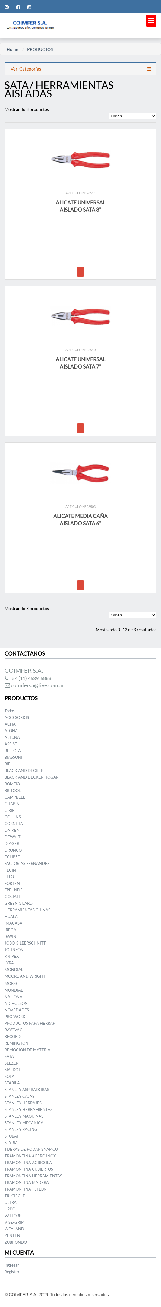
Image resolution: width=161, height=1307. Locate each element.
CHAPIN (12, 803)
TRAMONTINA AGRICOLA (28, 1162)
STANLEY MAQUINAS (24, 1116)
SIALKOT (13, 1069)
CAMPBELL (15, 797)
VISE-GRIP (14, 1222)
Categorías (25, 68)
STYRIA (11, 1142)
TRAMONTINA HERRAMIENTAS (33, 1175)
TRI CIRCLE (15, 1195)
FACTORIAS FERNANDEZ (27, 863)
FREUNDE (14, 890)
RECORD (13, 1036)
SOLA (9, 1076)
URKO (10, 1209)
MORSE (11, 983)
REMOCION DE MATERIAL (28, 1049)
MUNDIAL (14, 990)
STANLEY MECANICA (24, 1122)
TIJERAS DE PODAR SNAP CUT (32, 1149)
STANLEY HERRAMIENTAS (28, 1109)
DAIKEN (12, 830)
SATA (9, 1056)
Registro (12, 1271)
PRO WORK (15, 1016)
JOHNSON (14, 949)
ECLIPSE (12, 856)
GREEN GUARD (19, 903)
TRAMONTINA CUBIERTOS (29, 1169)
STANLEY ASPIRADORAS (27, 1089)
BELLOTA (13, 750)
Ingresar (12, 1265)
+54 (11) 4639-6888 (28, 678)
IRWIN (10, 936)
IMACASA (13, 923)
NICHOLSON (16, 1003)
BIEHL (10, 763)
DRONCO (13, 850)
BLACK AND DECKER (24, 770)
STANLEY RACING (21, 1129)
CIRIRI (10, 810)
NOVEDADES (17, 1010)
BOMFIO (12, 783)
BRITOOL (13, 790)
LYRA (9, 962)
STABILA (12, 1083)
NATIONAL (14, 996)
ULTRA (11, 1202)
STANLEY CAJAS (19, 1096)
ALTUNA (12, 737)
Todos (10, 710)
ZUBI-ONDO (16, 1242)
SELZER (11, 1063)
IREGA (10, 929)
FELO (9, 876)
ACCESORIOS (17, 717)
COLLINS (13, 817)
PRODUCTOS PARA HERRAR (30, 1023)
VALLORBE (14, 1215)
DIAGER (12, 843)
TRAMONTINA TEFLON (26, 1189)
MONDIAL (14, 969)
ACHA (10, 724)
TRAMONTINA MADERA (27, 1182)
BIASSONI (13, 757)
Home (12, 49)
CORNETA (14, 823)
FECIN (10, 870)
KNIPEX (12, 956)
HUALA (11, 916)
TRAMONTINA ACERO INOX (30, 1156)
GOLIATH (13, 896)
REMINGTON (16, 1043)
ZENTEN (12, 1235)
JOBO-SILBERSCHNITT (25, 943)
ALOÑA (11, 730)
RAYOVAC (13, 1029)
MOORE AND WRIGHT (25, 976)
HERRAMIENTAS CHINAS (27, 909)
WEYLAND (14, 1228)
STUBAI (11, 1136)
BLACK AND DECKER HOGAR (31, 777)
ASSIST (11, 744)
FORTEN (12, 883)
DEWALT (13, 836)
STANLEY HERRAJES (23, 1102)
